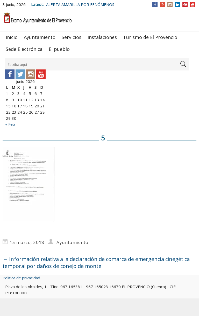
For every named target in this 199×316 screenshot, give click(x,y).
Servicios (71, 37)
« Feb (10, 124)
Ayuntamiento (39, 37)
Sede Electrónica (24, 49)
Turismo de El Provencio (150, 37)
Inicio (12, 37)
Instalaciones (102, 37)
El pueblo (59, 49)
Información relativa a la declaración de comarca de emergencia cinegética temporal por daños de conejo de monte (96, 263)
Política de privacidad (21, 277)
